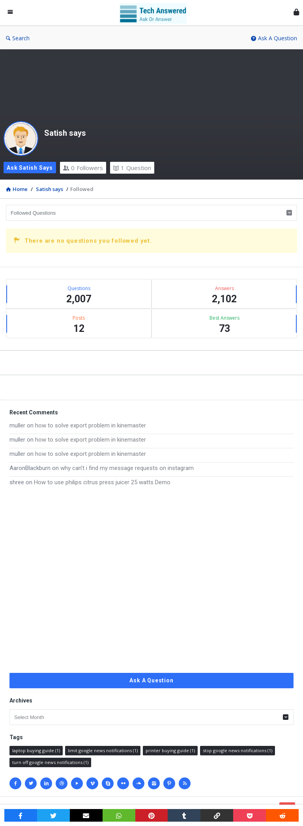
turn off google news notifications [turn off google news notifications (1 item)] (50, 762)
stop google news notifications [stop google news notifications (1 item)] (237, 750)
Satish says (65, 133)
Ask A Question (274, 38)
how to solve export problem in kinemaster (90, 425)
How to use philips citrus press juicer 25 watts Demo (102, 482)
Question (132, 167)
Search (18, 38)
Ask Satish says (30, 168)
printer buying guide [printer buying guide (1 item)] (170, 750)
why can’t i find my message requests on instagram (127, 468)
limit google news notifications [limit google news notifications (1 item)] (103, 750)
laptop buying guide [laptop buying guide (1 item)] (36, 750)
